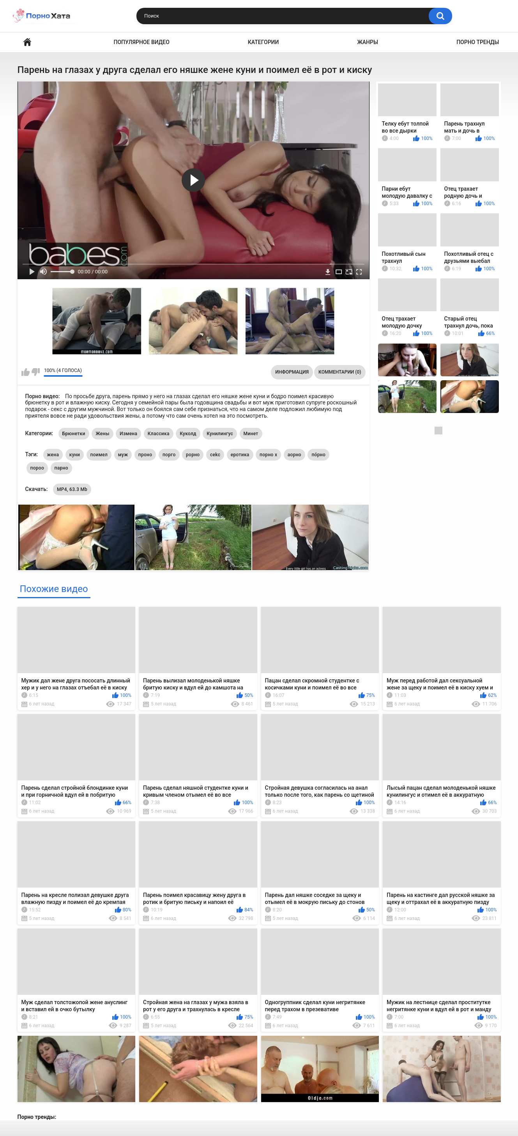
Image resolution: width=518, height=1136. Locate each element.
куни (74, 454)
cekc (215, 454)
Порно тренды (477, 42)
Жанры (367, 42)
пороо (37, 468)
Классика (159, 433)
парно (61, 468)
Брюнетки (73, 433)
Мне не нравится (36, 372)
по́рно (318, 454)
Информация (292, 372)
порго (169, 454)
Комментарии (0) (339, 372)
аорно (294, 454)
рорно (193, 454)
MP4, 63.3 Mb (72, 489)
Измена (128, 433)
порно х (268, 454)
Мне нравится (25, 372)
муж (123, 454)
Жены (102, 433)
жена (53, 454)
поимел (99, 454)
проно (145, 454)
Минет (251, 433)
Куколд (188, 433)
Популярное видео (142, 42)
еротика (240, 454)
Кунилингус (220, 433)
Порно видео (27, 42)
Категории (263, 42)
